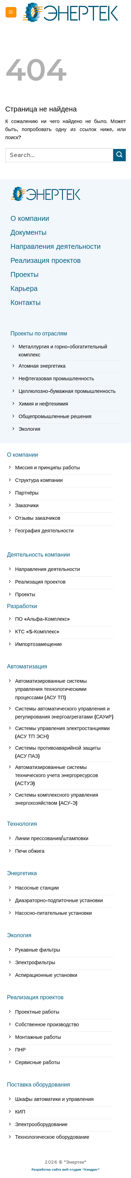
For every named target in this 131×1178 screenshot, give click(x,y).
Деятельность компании (38, 554)
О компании (29, 218)
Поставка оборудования (38, 1084)
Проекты (24, 274)
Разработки (22, 606)
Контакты (25, 302)
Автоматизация (27, 666)
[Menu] (11, 12)
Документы (28, 232)
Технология (22, 823)
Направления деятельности (55, 246)
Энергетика (22, 873)
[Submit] (119, 155)
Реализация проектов (45, 260)
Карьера (24, 288)
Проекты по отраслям (38, 333)
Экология (19, 935)
